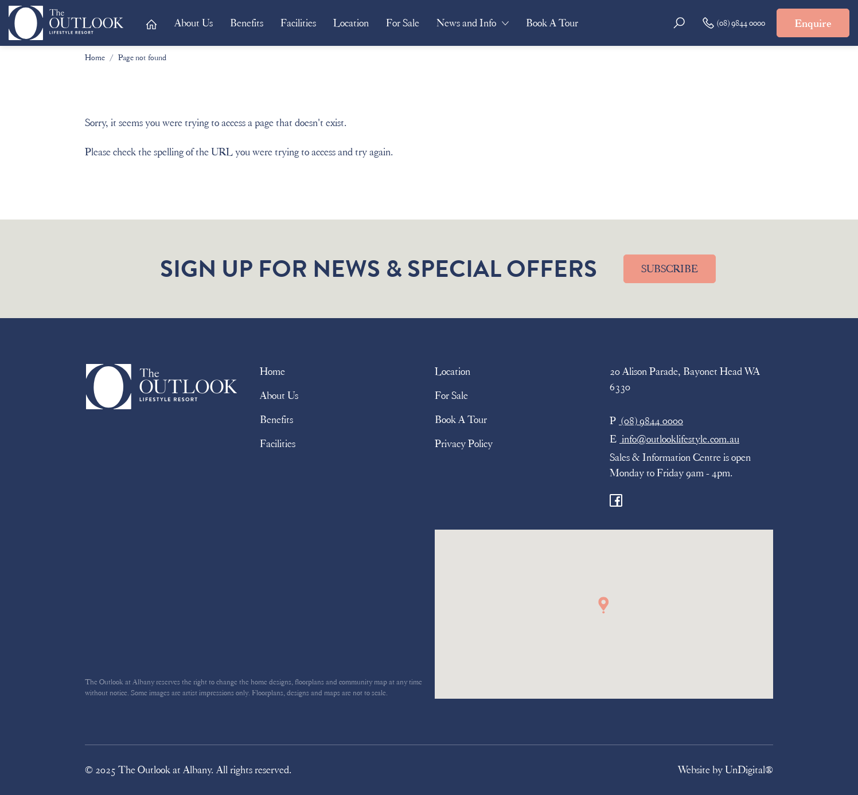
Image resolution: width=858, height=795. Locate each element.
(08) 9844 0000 (734, 23)
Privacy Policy (464, 443)
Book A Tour (552, 23)
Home (95, 57)
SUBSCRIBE (669, 269)
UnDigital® (749, 769)
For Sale (402, 23)
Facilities (298, 23)
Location (351, 23)
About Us (193, 23)
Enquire (813, 23)
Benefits (246, 23)
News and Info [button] (466, 23)
